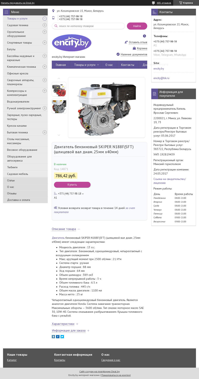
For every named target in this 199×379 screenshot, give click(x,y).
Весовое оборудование (22, 150)
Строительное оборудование (16, 34)
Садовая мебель (17, 174)
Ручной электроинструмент (24, 108)
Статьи (11, 180)
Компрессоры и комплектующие (17, 93)
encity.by (159, 68)
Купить (72, 184)
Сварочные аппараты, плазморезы (20, 82)
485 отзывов (164, 2)
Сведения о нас (110, 360)
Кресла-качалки (17, 125)
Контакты (127, 64)
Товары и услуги (17, 18)
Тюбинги (12, 167)
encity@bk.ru (161, 78)
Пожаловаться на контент (116, 375)
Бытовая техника (17, 132)
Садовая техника (17, 25)
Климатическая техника (21, 67)
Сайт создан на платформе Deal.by (99, 371)
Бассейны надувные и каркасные (20, 58)
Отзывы (11, 193)
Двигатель (58, 238)
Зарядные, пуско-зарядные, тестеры (24, 117)
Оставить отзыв (138, 42)
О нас (10, 187)
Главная (61, 64)
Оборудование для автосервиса (19, 158)
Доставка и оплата (18, 200)
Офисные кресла (17, 73)
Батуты (11, 49)
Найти (137, 26)
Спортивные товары (19, 42)
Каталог (12, 360)
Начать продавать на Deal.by (18, 2)
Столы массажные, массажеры (18, 141)
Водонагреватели (18, 101)
